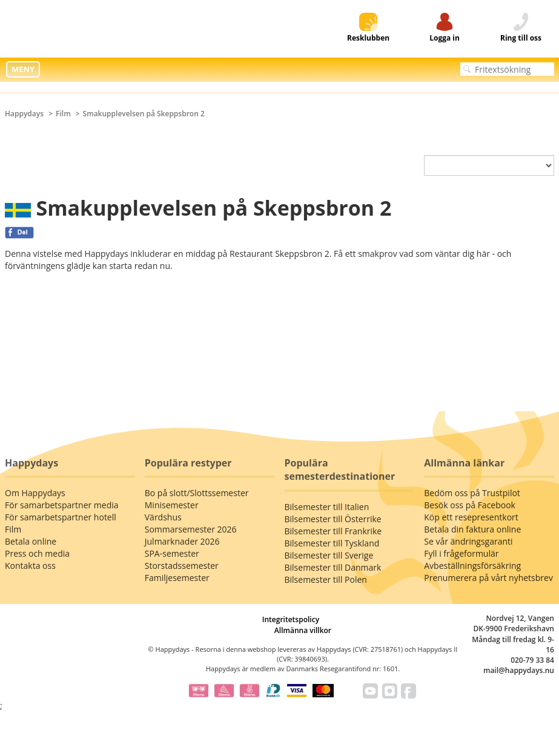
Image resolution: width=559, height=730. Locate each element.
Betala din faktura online (472, 529)
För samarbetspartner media (62, 505)
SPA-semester (172, 553)
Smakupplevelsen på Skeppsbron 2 (144, 113)
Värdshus (163, 517)
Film (63, 113)
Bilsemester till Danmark (333, 567)
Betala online (30, 541)
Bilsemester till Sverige (329, 555)
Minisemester (172, 505)
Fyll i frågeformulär (461, 553)
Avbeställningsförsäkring (472, 565)
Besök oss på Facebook (469, 505)
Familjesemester (177, 577)
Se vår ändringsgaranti (468, 541)
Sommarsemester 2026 (191, 529)
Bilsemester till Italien (327, 507)
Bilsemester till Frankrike (333, 531)
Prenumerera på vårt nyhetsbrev (488, 577)
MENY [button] (23, 69)
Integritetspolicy (290, 619)
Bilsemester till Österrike (333, 519)
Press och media (37, 553)
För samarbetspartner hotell (60, 517)
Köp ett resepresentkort (471, 517)
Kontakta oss (30, 565)
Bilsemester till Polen (326, 579)
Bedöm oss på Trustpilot (472, 493)
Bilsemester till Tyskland (332, 543)
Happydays (24, 113)
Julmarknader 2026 (182, 541)
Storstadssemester (182, 565)
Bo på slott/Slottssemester (197, 493)
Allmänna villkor (302, 630)
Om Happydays (35, 493)
